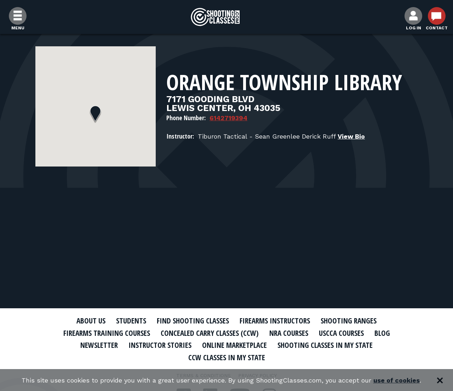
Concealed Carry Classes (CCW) (210, 333)
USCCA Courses (341, 333)
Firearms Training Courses (106, 333)
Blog (382, 333)
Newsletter (99, 345)
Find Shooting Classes (193, 321)
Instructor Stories (159, 345)
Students (131, 321)
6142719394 (228, 118)
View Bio (351, 136)
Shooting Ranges (349, 321)
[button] (95, 114)
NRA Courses (288, 333)
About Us (90, 321)
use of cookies (396, 380)
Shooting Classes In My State (325, 345)
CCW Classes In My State (226, 357)
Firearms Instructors (275, 321)
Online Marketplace (234, 345)
